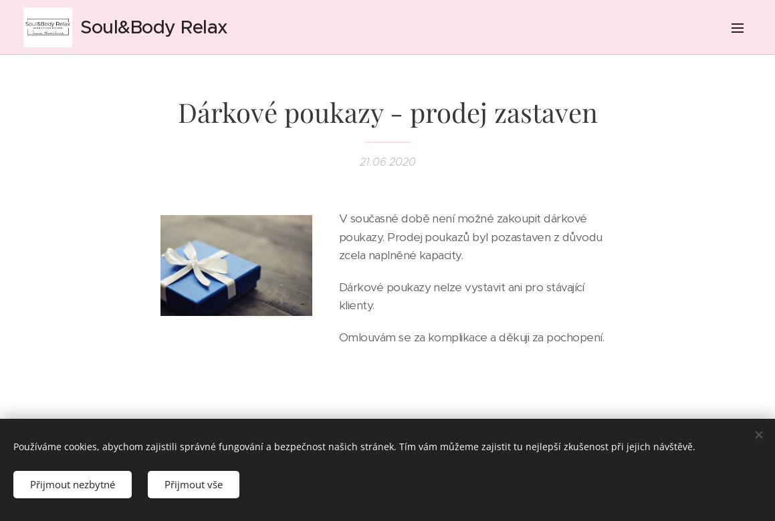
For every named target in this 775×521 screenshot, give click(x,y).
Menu (738, 28)
